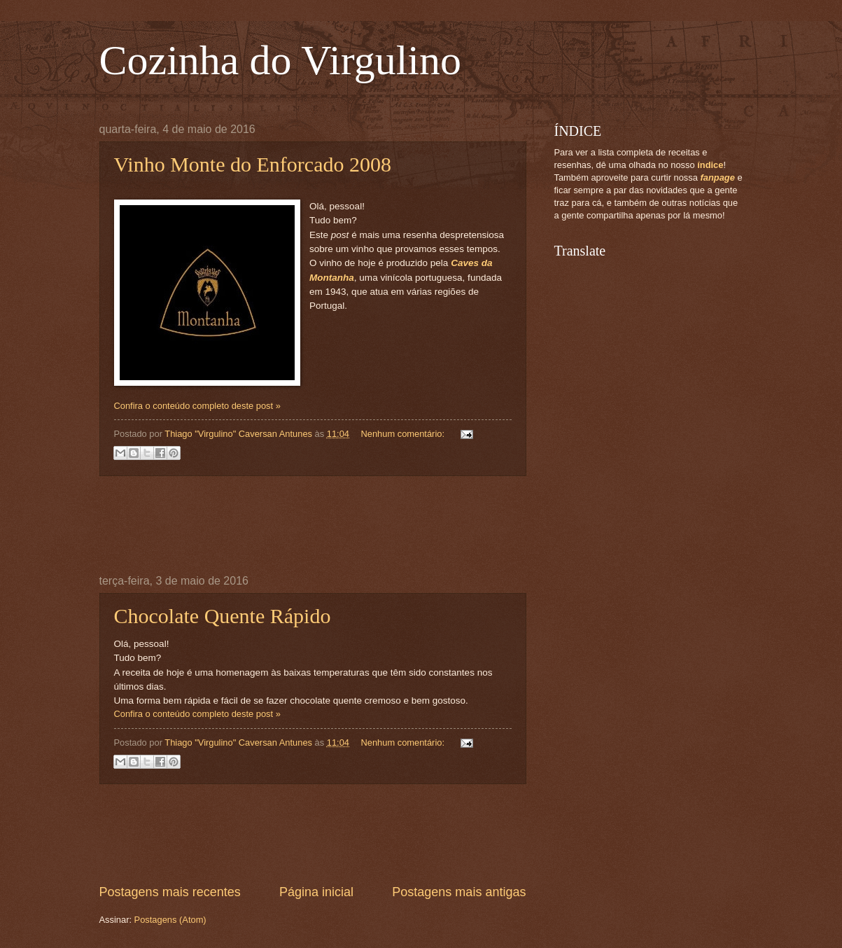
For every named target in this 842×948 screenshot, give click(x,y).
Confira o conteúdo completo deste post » (197, 405)
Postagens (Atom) (170, 919)
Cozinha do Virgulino (280, 60)
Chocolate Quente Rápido (222, 615)
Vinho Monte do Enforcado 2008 (252, 164)
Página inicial (316, 892)
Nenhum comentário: (403, 433)
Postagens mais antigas (459, 892)
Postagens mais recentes (170, 892)
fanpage (717, 177)
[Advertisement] (354, 525)
